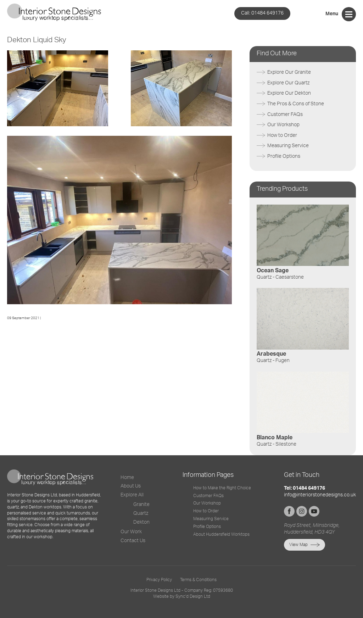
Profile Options (283, 156)
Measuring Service (288, 145)
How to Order (282, 135)
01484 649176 (262, 13)
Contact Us (133, 540)
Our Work (131, 532)
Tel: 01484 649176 (304, 488)
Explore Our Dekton (289, 93)
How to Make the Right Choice (222, 488)
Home (127, 477)
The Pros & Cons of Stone (295, 104)
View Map (298, 545)
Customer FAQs (285, 114)
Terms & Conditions (198, 580)
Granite (141, 504)
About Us (131, 486)
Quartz (140, 513)
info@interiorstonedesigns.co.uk (320, 495)
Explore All (132, 495)
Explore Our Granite (289, 72)
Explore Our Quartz (288, 83)
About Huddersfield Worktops (221, 534)
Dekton (141, 522)
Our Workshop (283, 124)
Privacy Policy (159, 580)
